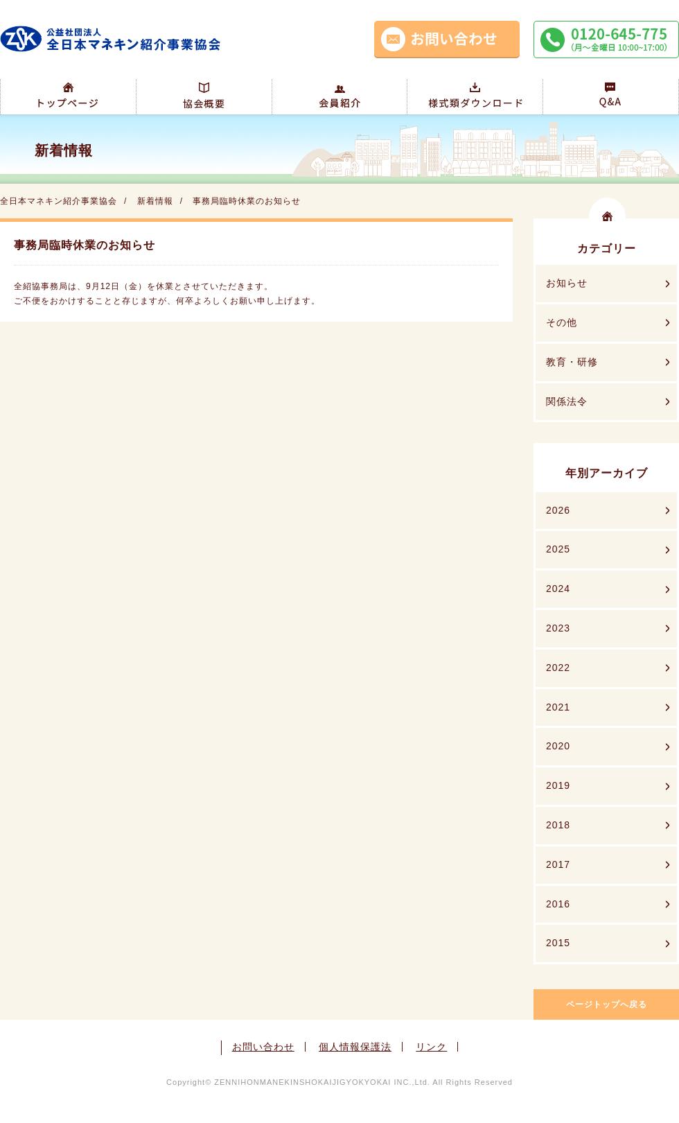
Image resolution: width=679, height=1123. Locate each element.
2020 (558, 745)
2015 (558, 942)
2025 (558, 549)
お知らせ (567, 282)
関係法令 (567, 401)
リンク (431, 1046)
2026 (558, 510)
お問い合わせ (263, 1046)
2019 (558, 785)
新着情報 (155, 201)
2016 (558, 903)
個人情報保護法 (355, 1046)
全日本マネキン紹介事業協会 (58, 201)
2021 (558, 707)
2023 (558, 628)
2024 (558, 588)
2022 (558, 667)
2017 (558, 864)
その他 (561, 322)
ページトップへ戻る (606, 1004)
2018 (558, 824)
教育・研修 (572, 361)
